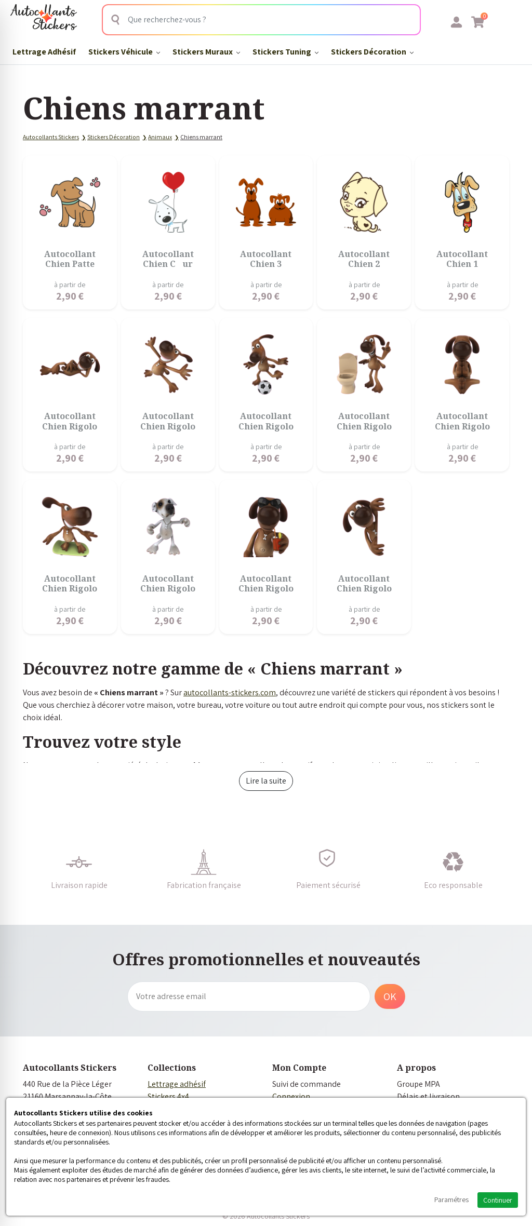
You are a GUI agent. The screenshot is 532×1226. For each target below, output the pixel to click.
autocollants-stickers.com (229, 692)
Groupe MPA (418, 1084)
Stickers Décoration (372, 51)
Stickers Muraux (206, 51)
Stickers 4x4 (168, 1096)
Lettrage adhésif (177, 1084)
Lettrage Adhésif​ (44, 51)
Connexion (291, 1096)
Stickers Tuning (285, 51)
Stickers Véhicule (124, 51)
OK (389, 996)
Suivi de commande (306, 1084)
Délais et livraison (428, 1096)
